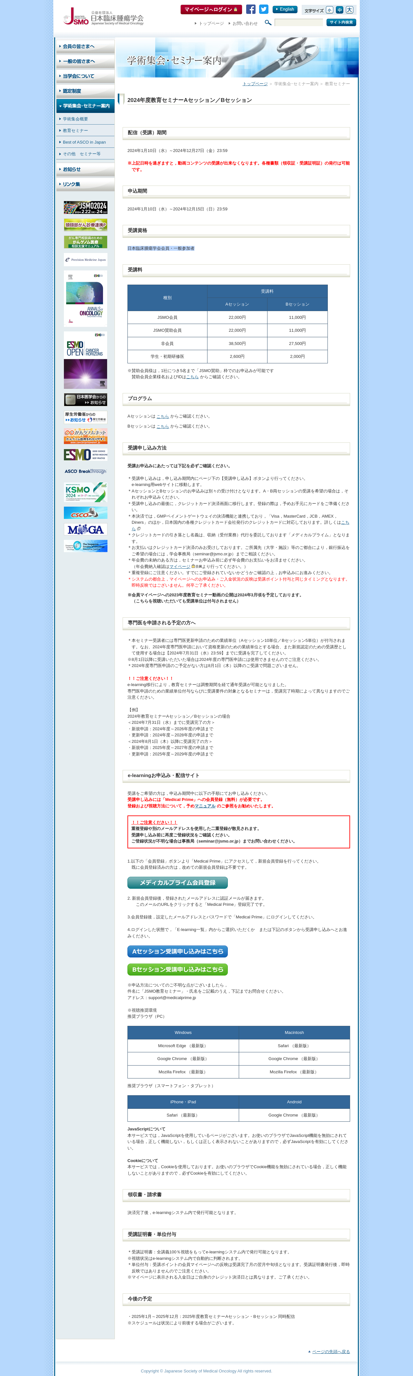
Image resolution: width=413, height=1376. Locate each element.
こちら (192, 376)
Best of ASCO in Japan (84, 142)
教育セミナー (75, 130)
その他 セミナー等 (82, 153)
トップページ (211, 23)
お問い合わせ (245, 23)
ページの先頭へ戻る (331, 1351)
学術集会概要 (75, 118)
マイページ (179, 566)
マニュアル (205, 806)
